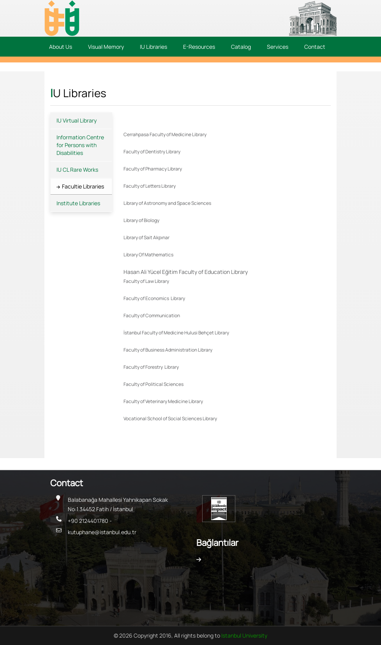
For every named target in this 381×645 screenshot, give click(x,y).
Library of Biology (141, 220)
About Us (60, 46)
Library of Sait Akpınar (146, 237)
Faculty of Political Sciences (153, 384)
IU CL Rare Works (77, 169)
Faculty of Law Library (146, 281)
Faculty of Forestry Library (151, 367)
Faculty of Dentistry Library (151, 151)
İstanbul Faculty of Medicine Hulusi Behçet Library (176, 332)
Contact (314, 46)
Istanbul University (244, 635)
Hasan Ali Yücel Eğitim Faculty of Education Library (185, 271)
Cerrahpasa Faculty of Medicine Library (164, 134)
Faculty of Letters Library (149, 186)
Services (277, 46)
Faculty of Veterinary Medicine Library (163, 401)
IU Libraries (153, 46)
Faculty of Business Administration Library (167, 349)
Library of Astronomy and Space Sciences (167, 203)
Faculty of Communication (152, 315)
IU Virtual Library (76, 120)
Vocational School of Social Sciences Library (170, 418)
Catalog (241, 46)
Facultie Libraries (83, 186)
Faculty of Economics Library (154, 298)
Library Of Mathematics (148, 254)
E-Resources (199, 46)
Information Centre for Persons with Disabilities (80, 144)
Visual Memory (106, 46)
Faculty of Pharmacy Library (152, 168)
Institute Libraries (78, 203)
